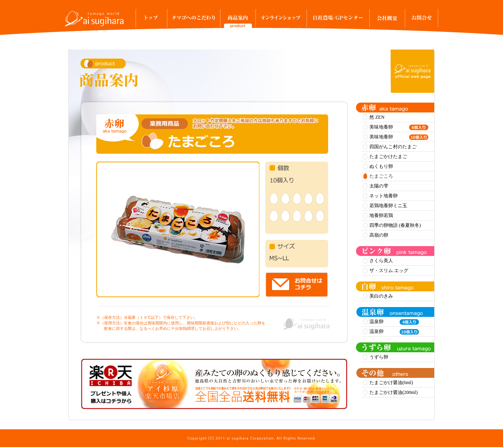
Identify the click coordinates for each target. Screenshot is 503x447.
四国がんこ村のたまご (393, 146)
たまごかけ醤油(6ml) (391, 382)
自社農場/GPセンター (338, 20)
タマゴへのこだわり (193, 20)
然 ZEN (376, 117)
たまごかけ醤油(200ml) (393, 392)
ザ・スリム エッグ (388, 270)
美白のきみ (381, 296)
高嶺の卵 (378, 235)
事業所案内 (387, 20)
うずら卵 (378, 357)
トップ (151, 20)
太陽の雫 (378, 186)
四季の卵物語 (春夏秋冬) (395, 225)
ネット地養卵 (383, 196)
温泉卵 (394, 322)
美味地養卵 (398, 127)
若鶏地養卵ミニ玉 (388, 205)
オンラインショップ (281, 20)
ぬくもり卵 (381, 166)
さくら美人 (381, 260)
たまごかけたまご (388, 156)
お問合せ (421, 20)
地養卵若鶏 (381, 215)
